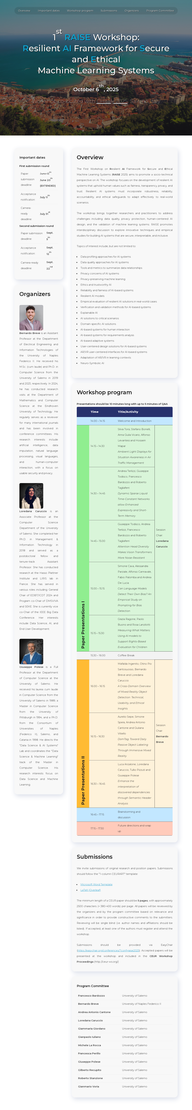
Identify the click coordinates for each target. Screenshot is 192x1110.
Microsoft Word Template (97, 884)
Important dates (49, 10)
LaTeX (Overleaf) (91, 890)
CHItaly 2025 (112, 101)
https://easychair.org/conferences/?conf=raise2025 (108, 950)
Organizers (132, 10)
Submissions (109, 10)
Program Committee (160, 10)
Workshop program (80, 10)
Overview (24, 10)
